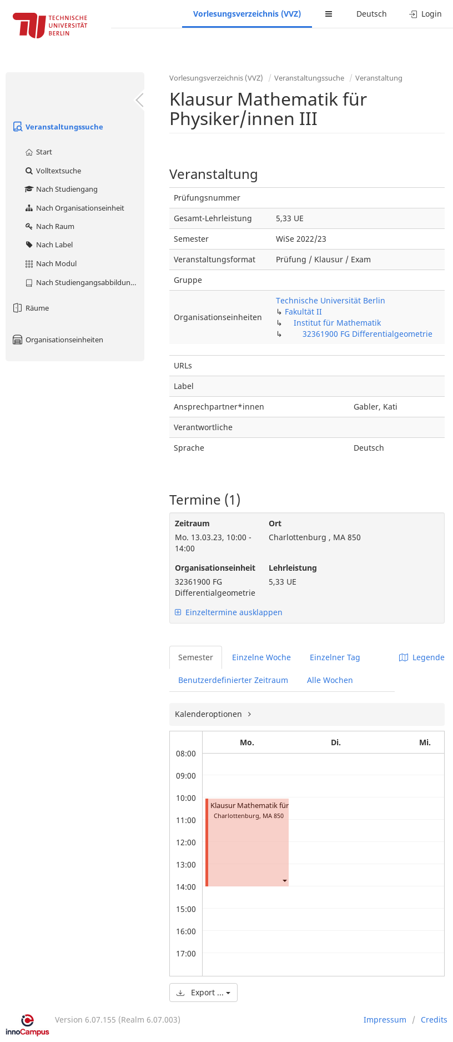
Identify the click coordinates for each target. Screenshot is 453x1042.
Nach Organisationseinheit (74, 208)
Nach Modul (50, 263)
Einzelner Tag (335, 657)
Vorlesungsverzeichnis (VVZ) (247, 13)
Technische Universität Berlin (330, 300)
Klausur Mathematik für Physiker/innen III (279, 805)
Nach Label (48, 245)
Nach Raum (49, 226)
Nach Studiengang (61, 189)
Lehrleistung (293, 567)
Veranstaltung (378, 78)
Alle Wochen (330, 680)
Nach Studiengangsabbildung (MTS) (84, 282)
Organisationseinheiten (57, 340)
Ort (275, 523)
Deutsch (371, 13)
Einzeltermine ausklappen (229, 612)
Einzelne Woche (261, 657)
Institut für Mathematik (337, 322)
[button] (284, 880)
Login (425, 13)
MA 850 (273, 815)
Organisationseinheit (213, 567)
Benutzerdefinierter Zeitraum (233, 680)
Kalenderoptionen (209, 714)
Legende (422, 657)
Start (38, 152)
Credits (434, 1019)
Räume (30, 308)
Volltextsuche (52, 171)
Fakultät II (303, 311)
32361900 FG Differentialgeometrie (367, 333)
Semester (195, 657)
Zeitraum (192, 523)
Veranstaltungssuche (57, 127)
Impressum (385, 1019)
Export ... (203, 992)
